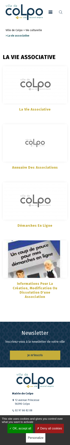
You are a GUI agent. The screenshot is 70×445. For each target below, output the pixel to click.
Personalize (35, 437)
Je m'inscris (35, 355)
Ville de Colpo (14, 30)
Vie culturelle (34, 30)
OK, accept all (20, 428)
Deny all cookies (49, 428)
